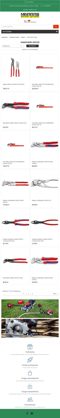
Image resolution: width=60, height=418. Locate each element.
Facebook (27, 413)
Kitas (55, 294)
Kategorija (7, 32)
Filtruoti (32, 46)
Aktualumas (12, 46)
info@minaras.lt (33, 9)
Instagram (32, 413)
